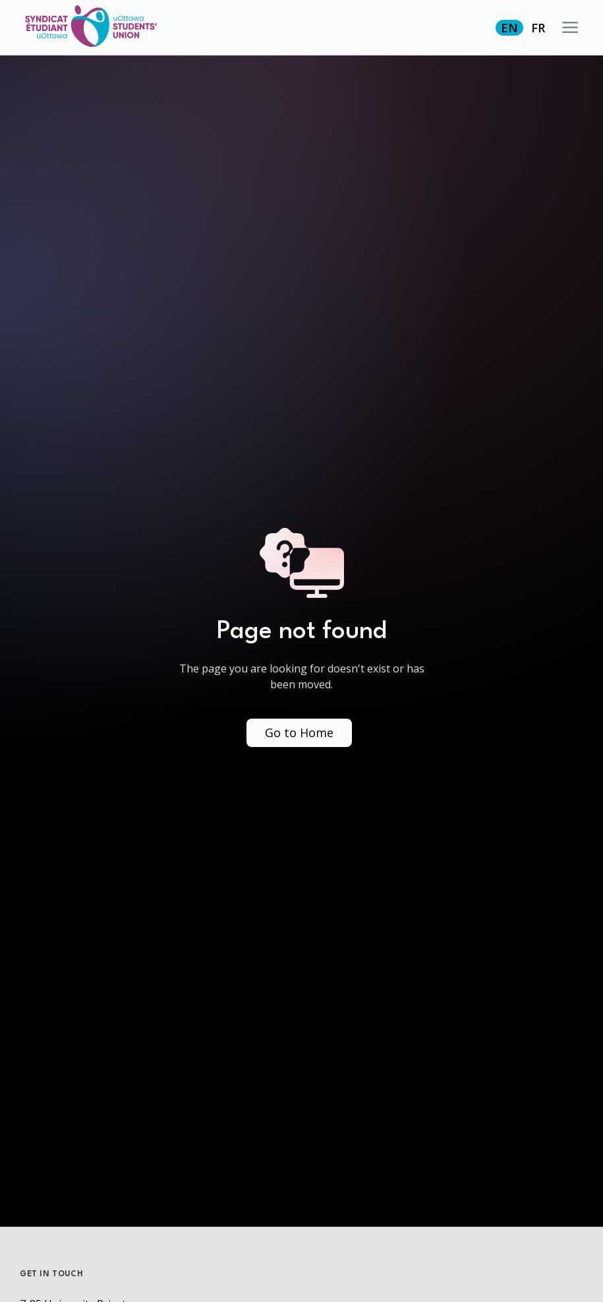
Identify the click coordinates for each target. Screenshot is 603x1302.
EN (509, 28)
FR (538, 28)
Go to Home (299, 732)
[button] (570, 28)
